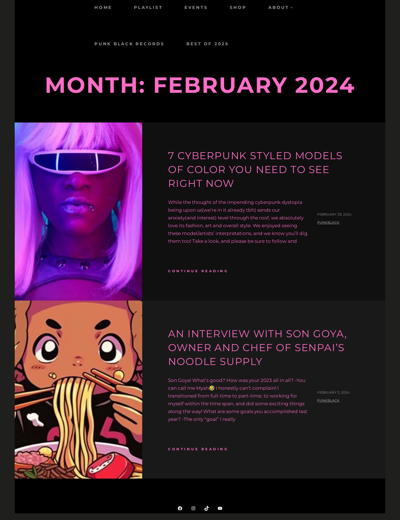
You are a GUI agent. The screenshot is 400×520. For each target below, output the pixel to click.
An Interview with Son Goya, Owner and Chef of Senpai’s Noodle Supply (257, 348)
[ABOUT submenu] (291, 7)
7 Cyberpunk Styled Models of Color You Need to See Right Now (255, 169)
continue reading (198, 271)
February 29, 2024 (334, 214)
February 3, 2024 (333, 392)
